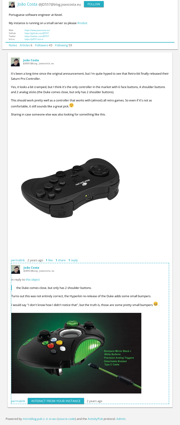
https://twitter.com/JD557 (37, 36)
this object (33, 279)
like (49, 260)
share (61, 260)
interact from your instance (56, 401)
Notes (13, 45)
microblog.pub (32, 419)
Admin (120, 419)
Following (61, 45)
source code (66, 419)
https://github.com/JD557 (37, 33)
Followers (41, 45)
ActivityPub (95, 419)
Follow (94, 4)
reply (73, 260)
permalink (18, 260)
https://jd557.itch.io (34, 39)
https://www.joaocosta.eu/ (37, 30)
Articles (25, 45)
